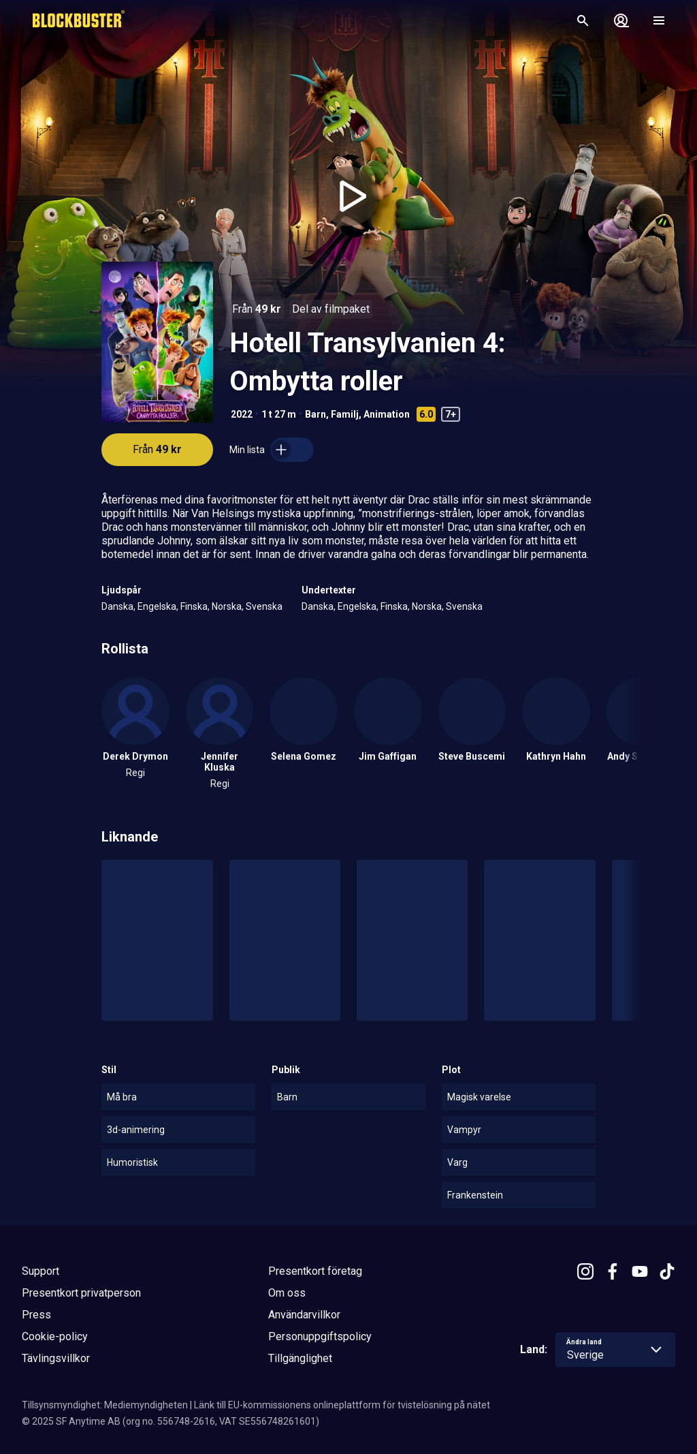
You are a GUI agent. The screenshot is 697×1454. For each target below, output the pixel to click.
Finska (194, 606)
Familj (345, 414)
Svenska (264, 606)
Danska (117, 606)
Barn (315, 414)
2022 (242, 414)
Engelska (156, 606)
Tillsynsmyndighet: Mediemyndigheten (105, 1404)
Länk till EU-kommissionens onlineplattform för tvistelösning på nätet (342, 1404)
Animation (386, 414)
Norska (227, 606)
